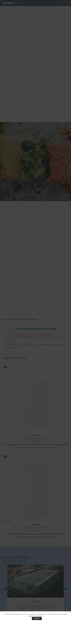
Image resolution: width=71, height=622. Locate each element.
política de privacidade (35, 616)
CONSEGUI (37, 618)
